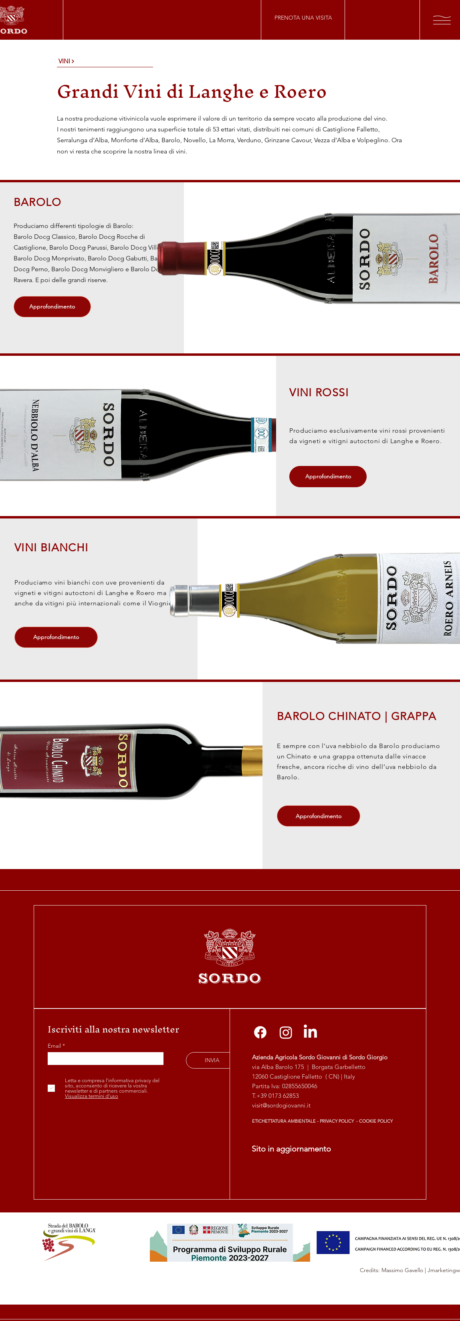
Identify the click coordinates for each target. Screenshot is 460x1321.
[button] (442, 20)
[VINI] (105, 61)
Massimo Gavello (402, 1270)
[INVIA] (212, 1060)
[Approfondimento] (52, 306)
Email (55, 1046)
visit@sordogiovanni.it (281, 1105)
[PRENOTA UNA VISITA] (303, 17)
